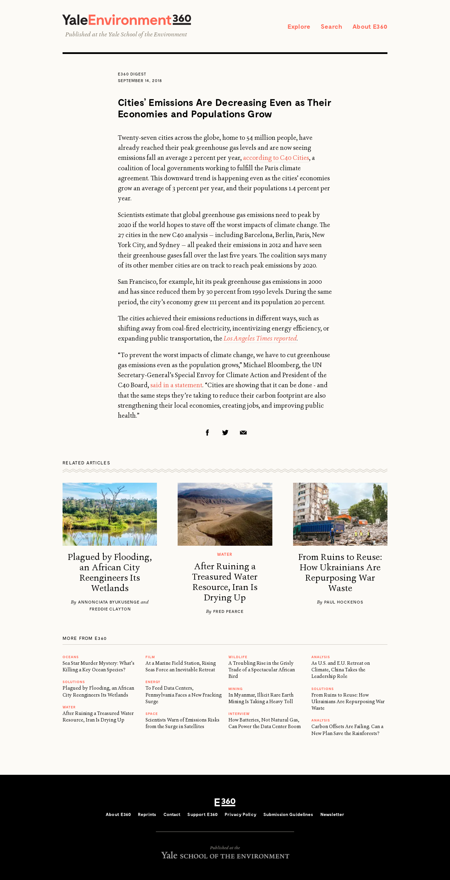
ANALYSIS (320, 657)
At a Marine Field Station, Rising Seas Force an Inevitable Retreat (181, 666)
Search (331, 26)
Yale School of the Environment (147, 34)
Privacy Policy (240, 814)
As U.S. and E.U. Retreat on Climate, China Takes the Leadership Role (340, 670)
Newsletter (332, 814)
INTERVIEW (239, 713)
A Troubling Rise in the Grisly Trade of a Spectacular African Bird (261, 670)
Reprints (147, 814)
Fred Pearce (228, 611)
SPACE (152, 713)
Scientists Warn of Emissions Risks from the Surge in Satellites (182, 723)
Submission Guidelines (288, 814)
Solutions (74, 682)
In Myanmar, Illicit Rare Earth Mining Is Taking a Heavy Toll (260, 698)
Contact (172, 814)
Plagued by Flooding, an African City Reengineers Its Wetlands (110, 572)
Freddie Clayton (110, 608)
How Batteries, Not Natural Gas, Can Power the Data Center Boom (264, 723)
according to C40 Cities (276, 158)
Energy (153, 682)
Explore (299, 26)
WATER (69, 707)
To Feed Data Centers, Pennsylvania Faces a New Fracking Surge (184, 695)
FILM (150, 657)
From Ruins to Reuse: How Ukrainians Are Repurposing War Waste (340, 572)
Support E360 (202, 814)
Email (243, 432)
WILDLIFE (237, 657)
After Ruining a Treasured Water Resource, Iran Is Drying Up (224, 582)
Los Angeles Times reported (260, 338)
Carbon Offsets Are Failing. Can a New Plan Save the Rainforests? (347, 729)
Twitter (225, 432)
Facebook (207, 432)
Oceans (71, 657)
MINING (235, 689)
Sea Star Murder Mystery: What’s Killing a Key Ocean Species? (98, 666)
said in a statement (176, 385)
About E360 (370, 26)
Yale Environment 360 (126, 19)
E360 (225, 802)
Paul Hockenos (343, 601)
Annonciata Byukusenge (109, 601)
